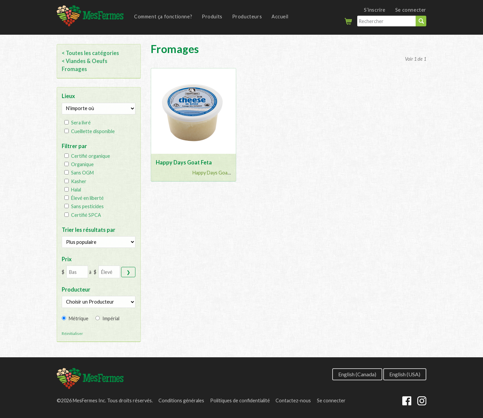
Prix (67, 259)
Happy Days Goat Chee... (218, 172)
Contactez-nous (293, 400)
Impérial (110, 318)
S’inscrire (375, 10)
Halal (76, 189)
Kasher (78, 181)
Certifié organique (90, 156)
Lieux (68, 96)
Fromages (74, 69)
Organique (82, 164)
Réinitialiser (72, 333)
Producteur (76, 289)
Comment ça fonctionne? (163, 16)
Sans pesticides (87, 206)
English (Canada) (357, 374)
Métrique (78, 318)
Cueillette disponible (93, 131)
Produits (212, 16)
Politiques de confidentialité (240, 400)
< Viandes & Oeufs (84, 61)
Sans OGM (82, 172)
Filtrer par (74, 146)
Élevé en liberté (87, 198)
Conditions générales (181, 400)
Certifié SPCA (86, 215)
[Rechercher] (386, 21)
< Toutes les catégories (90, 53)
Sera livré (81, 122)
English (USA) (404, 374)
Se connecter (410, 10)
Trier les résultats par (88, 230)
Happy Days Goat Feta (184, 162)
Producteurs (247, 16)
